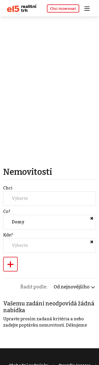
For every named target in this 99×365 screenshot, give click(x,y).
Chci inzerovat (63, 8)
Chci (8, 188)
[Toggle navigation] (88, 8)
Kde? (8, 235)
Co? (6, 211)
